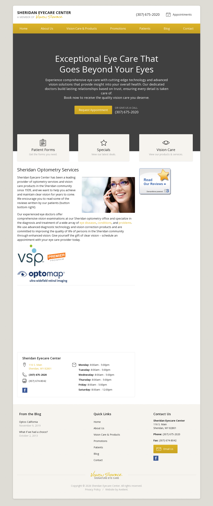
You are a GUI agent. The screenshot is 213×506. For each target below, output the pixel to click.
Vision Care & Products (82, 28)
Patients (144, 28)
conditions (105, 224)
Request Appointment (93, 110)
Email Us (164, 450)
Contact (188, 28)
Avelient (123, 491)
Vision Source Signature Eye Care (107, 476)
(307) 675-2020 (147, 14)
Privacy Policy (93, 491)
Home (23, 28)
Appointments (179, 14)
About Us (47, 28)
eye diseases (88, 224)
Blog (167, 28)
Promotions (118, 28)
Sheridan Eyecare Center (106, 487)
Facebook (24, 391)
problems (125, 224)
